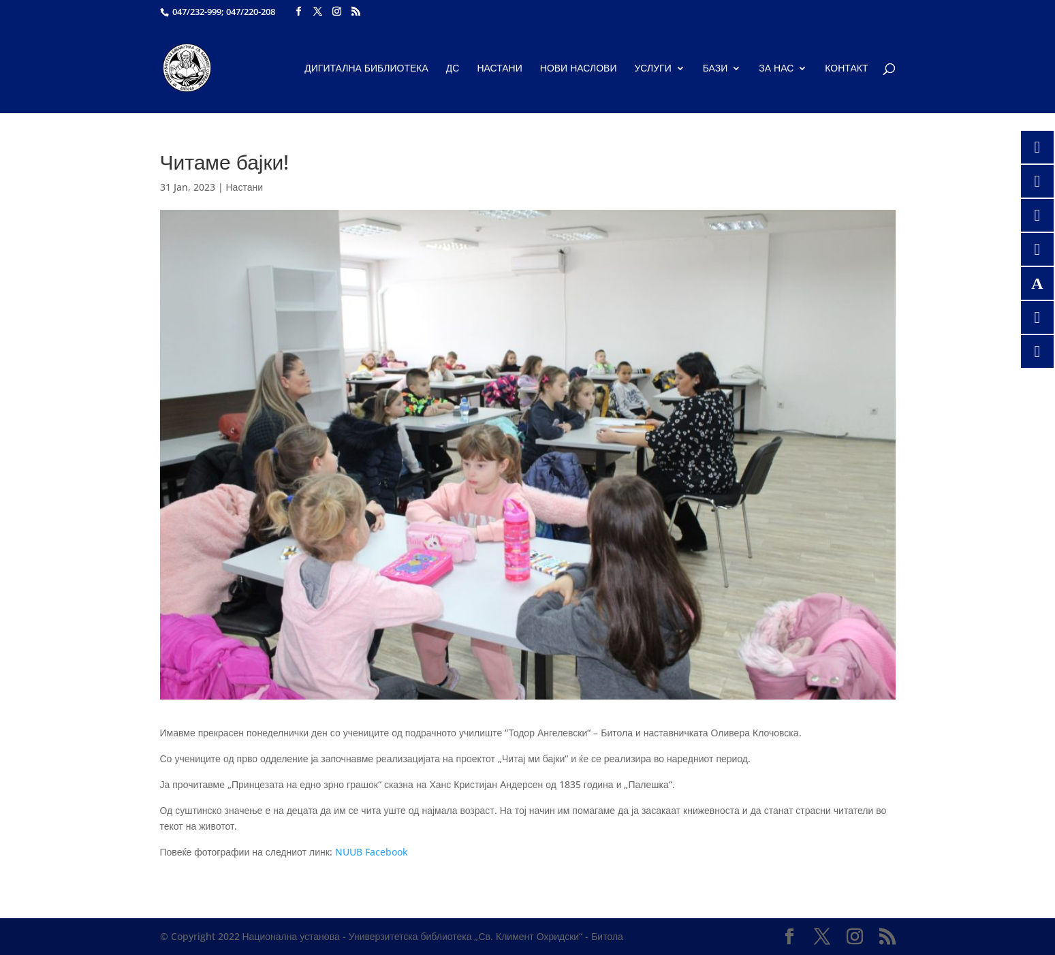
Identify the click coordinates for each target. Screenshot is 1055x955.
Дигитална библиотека (366, 68)
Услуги (652, 68)
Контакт (846, 68)
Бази (715, 68)
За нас (776, 68)
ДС (453, 68)
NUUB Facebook (371, 851)
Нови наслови (578, 68)
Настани (499, 68)
